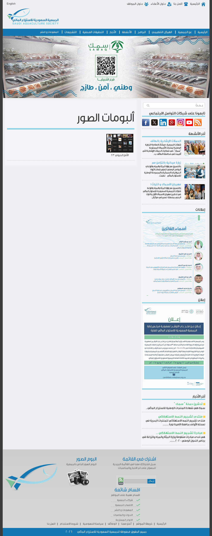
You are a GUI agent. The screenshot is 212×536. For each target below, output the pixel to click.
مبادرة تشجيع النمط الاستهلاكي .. (179, 433)
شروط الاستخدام (69, 523)
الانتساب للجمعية (124, 505)
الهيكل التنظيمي (162, 32)
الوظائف (112, 523)
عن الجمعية (185, 32)
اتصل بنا (177, 4)
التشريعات (71, 32)
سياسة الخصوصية (93, 523)
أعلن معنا (126, 523)
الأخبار (113, 32)
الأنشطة (127, 32)
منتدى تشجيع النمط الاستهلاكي (180, 416)
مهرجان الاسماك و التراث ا (166, 184)
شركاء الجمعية (125, 500)
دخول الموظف (135, 4)
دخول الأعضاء (158, 4)
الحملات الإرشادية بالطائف (165, 141)
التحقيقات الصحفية (93, 32)
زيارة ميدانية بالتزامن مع (166, 162)
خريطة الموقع (144, 523)
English (11, 3)
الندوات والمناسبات (123, 514)
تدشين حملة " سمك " (188, 404)
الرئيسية (195, 4)
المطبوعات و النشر (49, 32)
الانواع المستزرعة (124, 519)
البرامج (142, 32)
